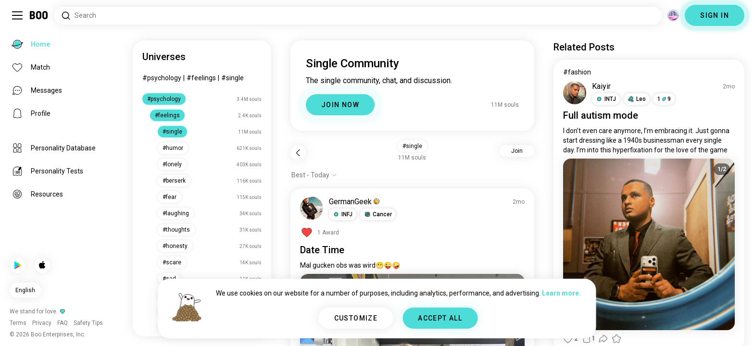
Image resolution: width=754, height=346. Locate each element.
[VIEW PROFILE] (311, 208)
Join (517, 151)
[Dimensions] (673, 15)
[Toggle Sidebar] (17, 15)
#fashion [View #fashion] (577, 72)
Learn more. (561, 293)
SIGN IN (714, 15)
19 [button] (664, 99)
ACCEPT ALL (440, 318)
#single (232, 78)
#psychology (161, 78)
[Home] (39, 15)
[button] (342, 214)
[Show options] (314, 175)
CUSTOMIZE (356, 318)
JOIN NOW (340, 105)
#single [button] (412, 146)
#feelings (201, 78)
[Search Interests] (358, 16)
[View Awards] (319, 232)
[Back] (298, 153)
